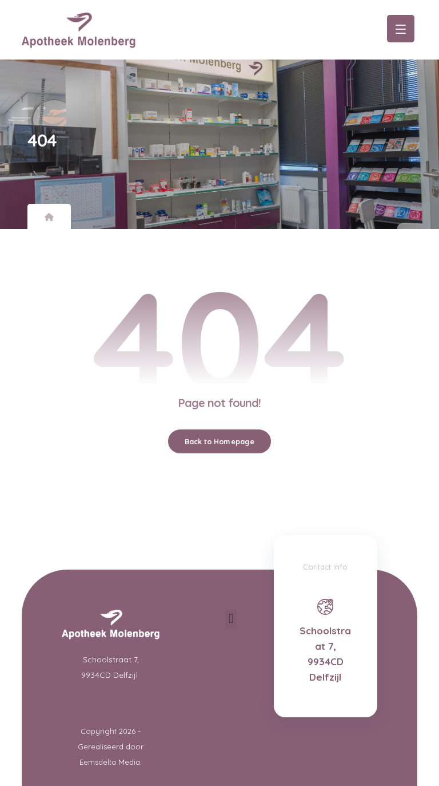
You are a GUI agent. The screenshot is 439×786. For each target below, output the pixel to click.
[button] (230, 619)
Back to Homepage (219, 441)
